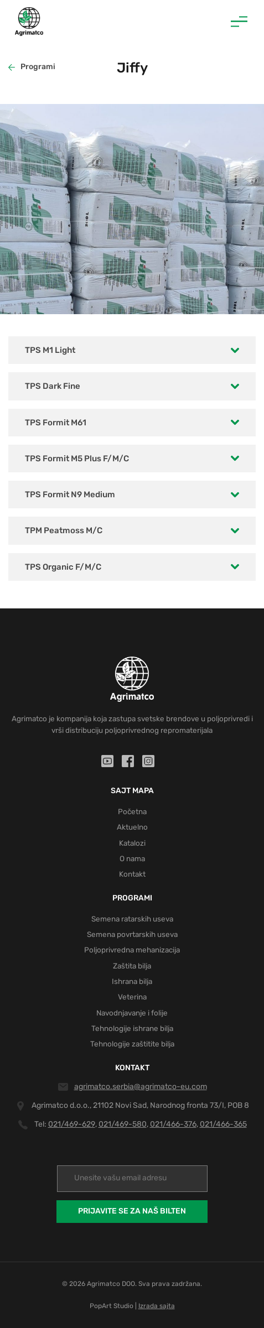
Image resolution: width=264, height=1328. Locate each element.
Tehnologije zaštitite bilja (132, 1043)
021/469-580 (123, 1124)
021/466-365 (223, 1124)
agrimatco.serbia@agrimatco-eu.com (140, 1086)
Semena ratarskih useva (132, 918)
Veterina (132, 996)
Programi (31, 66)
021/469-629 (71, 1124)
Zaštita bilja (132, 965)
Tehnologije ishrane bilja (132, 1028)
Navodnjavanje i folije (132, 1012)
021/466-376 (173, 1124)
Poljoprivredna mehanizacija (132, 949)
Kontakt (132, 873)
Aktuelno (132, 826)
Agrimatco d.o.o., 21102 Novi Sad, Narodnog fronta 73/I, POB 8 (140, 1105)
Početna (132, 811)
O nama (132, 858)
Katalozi (132, 843)
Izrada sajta (156, 1306)
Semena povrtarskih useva (132, 934)
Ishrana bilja (132, 981)
